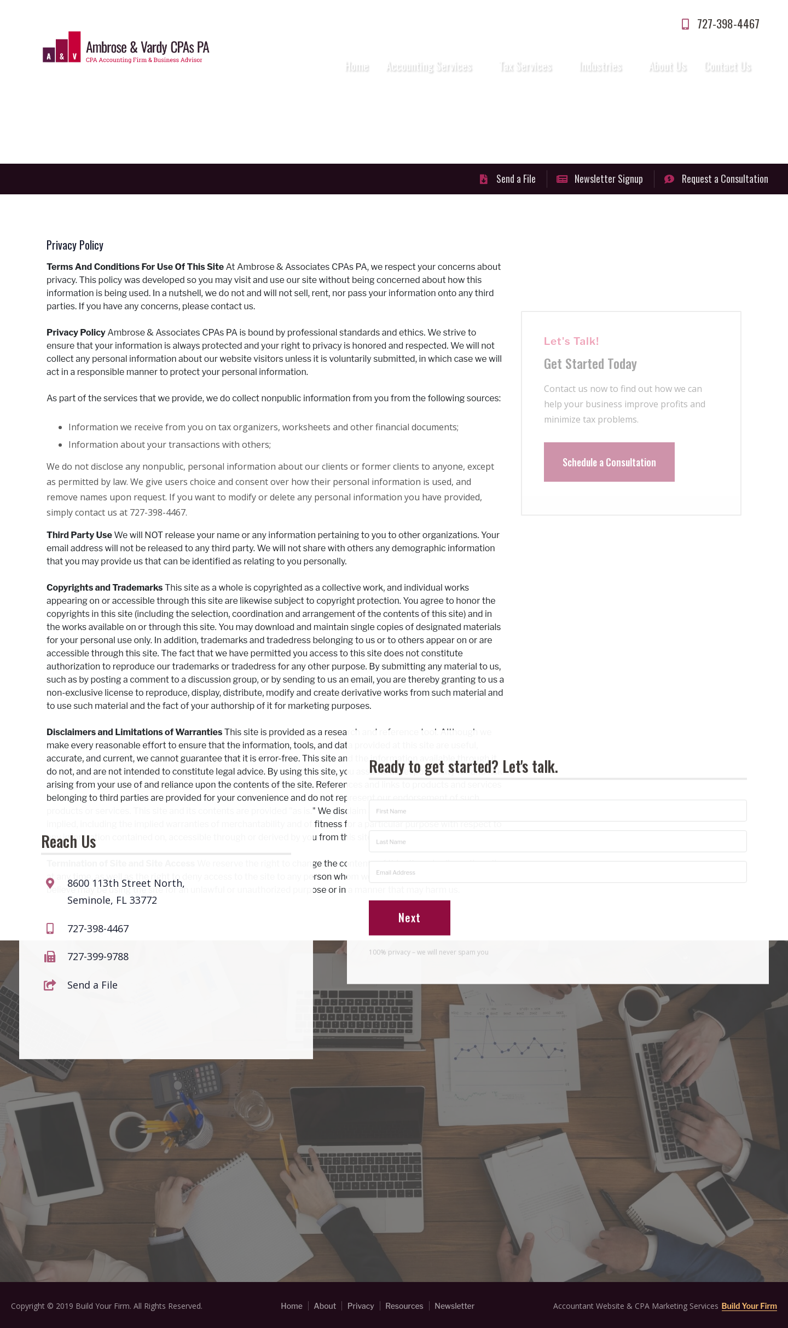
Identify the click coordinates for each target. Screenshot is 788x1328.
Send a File (507, 178)
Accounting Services (429, 65)
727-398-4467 (719, 23)
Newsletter (454, 1305)
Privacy (360, 1305)
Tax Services (525, 65)
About (325, 1305)
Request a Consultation (716, 178)
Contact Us (727, 65)
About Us (667, 65)
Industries (600, 65)
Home (356, 65)
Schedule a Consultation (609, 477)
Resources (404, 1305)
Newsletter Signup (600, 178)
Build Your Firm (749, 1305)
